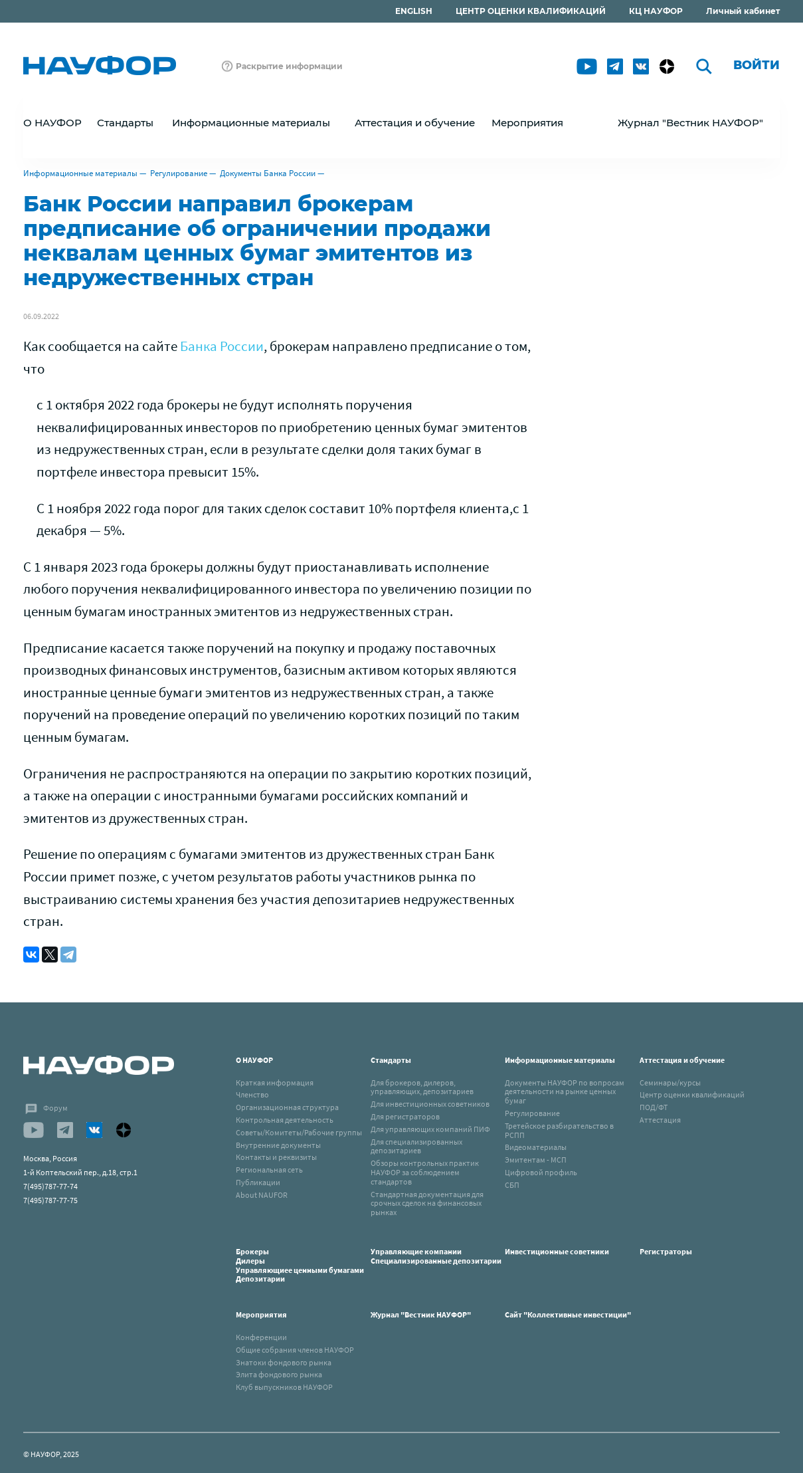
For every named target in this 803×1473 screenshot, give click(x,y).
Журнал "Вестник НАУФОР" (690, 122)
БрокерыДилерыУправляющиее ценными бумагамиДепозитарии (300, 1265)
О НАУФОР (254, 1060)
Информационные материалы (80, 173)
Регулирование (178, 173)
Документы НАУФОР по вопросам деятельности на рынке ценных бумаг (564, 1091)
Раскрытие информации (289, 66)
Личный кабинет (743, 11)
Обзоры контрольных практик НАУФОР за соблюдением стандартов (425, 1172)
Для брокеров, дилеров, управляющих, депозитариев (422, 1087)
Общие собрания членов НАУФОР (295, 1350)
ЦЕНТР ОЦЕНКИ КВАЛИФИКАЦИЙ (531, 11)
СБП (512, 1185)
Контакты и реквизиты (276, 1157)
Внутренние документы (278, 1145)
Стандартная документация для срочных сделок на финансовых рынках (427, 1203)
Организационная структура (287, 1107)
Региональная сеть (269, 1170)
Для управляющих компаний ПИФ (430, 1129)
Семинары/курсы (670, 1082)
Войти (756, 65)
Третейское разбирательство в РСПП (559, 1130)
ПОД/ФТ (654, 1107)
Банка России (222, 346)
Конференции (261, 1337)
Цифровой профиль (541, 1172)
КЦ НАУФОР (656, 11)
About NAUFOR (262, 1195)
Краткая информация (274, 1082)
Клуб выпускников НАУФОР (284, 1387)
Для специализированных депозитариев (416, 1146)
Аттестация (660, 1120)
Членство (252, 1094)
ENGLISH (413, 11)
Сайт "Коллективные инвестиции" (568, 1314)
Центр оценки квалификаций (692, 1094)
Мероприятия (261, 1314)
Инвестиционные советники (557, 1251)
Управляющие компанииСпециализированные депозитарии (436, 1256)
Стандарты (391, 1060)
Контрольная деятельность (284, 1120)
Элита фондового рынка (279, 1374)
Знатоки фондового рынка (283, 1362)
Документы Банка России (267, 173)
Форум (55, 1108)
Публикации (258, 1182)
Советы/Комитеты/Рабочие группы (299, 1132)
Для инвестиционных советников (430, 1104)
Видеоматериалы (536, 1147)
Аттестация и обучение (682, 1060)
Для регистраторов (405, 1116)
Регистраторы (666, 1251)
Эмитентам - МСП (536, 1160)
